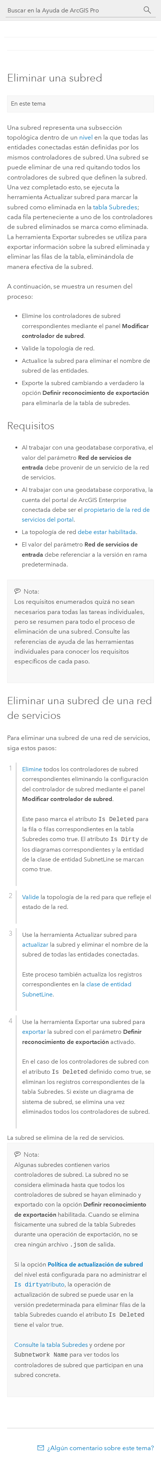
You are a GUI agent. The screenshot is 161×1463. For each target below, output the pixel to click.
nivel (86, 137)
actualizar (35, 944)
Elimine (32, 769)
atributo (39, 1284)
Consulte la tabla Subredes (51, 1344)
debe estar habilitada (107, 532)
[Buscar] (147, 10)
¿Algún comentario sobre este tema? (100, 1448)
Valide (30, 897)
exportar (34, 1031)
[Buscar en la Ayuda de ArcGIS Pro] (73, 10)
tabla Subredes (115, 207)
